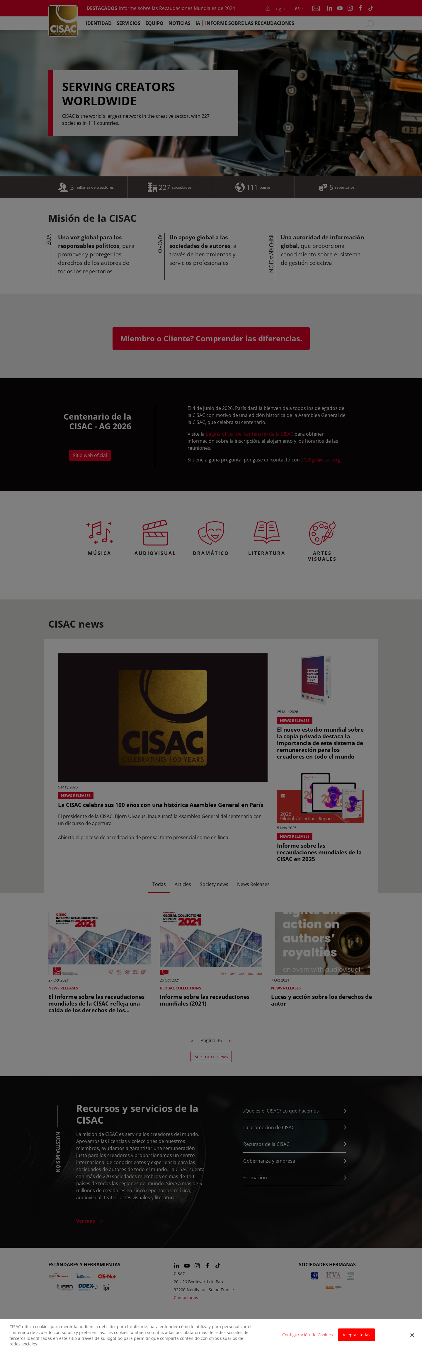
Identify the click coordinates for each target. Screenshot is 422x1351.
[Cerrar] (412, 1338)
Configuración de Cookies (307, 1337)
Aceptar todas (356, 1337)
